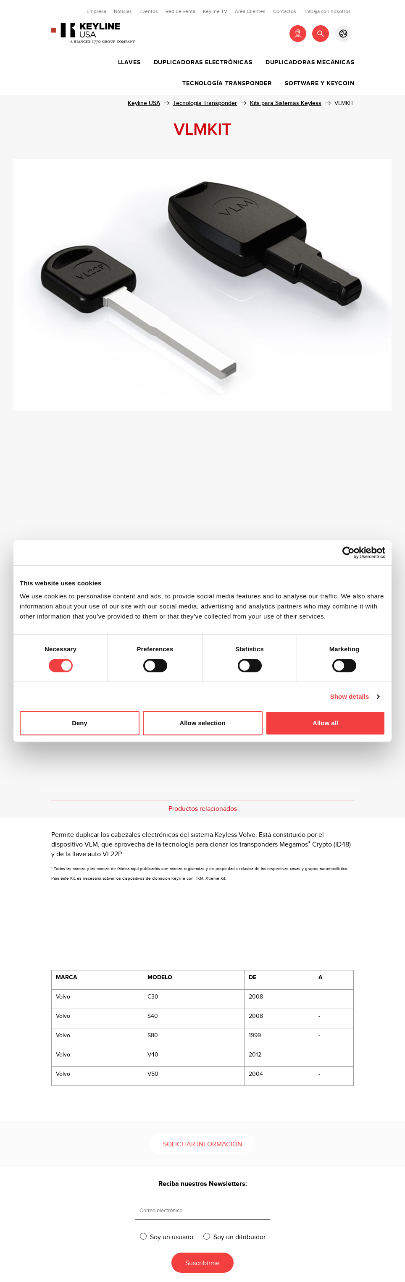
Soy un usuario (171, 1236)
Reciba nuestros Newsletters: (202, 1184)
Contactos (284, 11)
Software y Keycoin (319, 83)
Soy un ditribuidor (239, 1236)
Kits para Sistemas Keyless (285, 103)
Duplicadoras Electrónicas (203, 62)
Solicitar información (202, 1144)
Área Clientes (250, 11)
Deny (79, 722)
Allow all (325, 722)
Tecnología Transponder (227, 83)
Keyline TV (215, 11)
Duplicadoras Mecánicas (310, 62)
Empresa (96, 11)
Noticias (123, 11)
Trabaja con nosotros (327, 11)
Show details (349, 696)
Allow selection (202, 722)
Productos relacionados (202, 809)
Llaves (129, 62)
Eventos (148, 11)
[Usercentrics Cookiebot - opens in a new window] (348, 552)
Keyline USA (144, 103)
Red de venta (180, 11)
